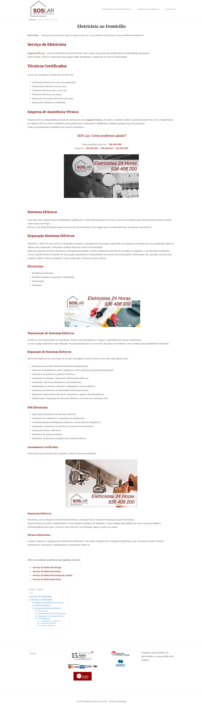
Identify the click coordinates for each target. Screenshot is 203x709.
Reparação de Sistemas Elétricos (52, 616)
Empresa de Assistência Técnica (117, 9)
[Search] (59, 652)
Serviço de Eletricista (41, 596)
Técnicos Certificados (41, 599)
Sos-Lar (32, 20)
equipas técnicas (94, 120)
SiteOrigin (122, 701)
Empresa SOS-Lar (36, 53)
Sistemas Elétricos (43, 605)
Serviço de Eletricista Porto (47, 571)
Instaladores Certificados (51, 621)
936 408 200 (115, 144)
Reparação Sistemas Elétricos (48, 608)
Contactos (170, 9)
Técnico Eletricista (48, 625)
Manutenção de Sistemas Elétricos (52, 613)
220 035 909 (121, 148)
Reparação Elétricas (49, 623)
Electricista (43, 611)
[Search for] (45, 653)
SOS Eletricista (45, 619)
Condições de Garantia (148, 9)
